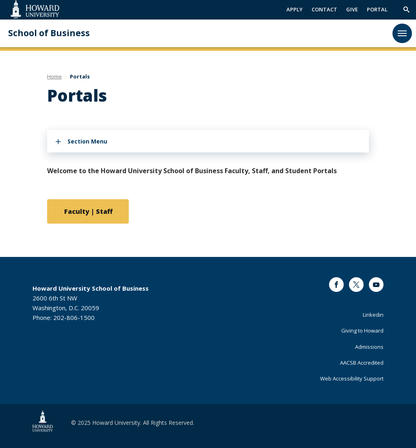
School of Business (49, 33)
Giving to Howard (362, 330)
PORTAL (377, 9)
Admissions (369, 346)
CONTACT (324, 9)
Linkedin (373, 314)
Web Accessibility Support (352, 378)
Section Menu (87, 141)
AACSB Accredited (362, 362)
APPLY (294, 9)
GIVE (352, 9)
